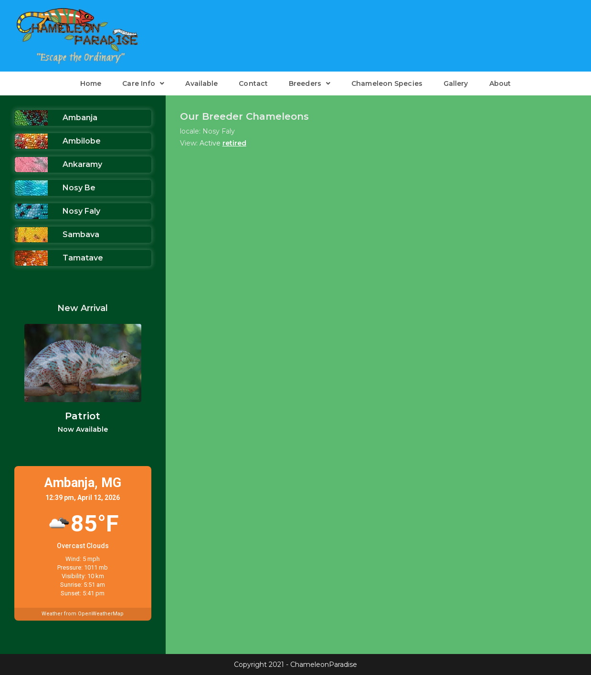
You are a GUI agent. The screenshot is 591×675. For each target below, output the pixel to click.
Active (210, 143)
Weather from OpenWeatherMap (83, 614)
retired (234, 143)
